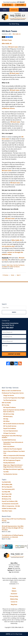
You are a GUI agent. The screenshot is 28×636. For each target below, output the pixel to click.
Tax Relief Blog (14, 17)
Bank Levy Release (8, 446)
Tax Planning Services (9, 400)
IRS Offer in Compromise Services (13, 458)
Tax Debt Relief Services (9, 440)
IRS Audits (6, 496)
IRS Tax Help (5, 405)
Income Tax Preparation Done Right (14, 398)
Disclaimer (14, 593)
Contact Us (14, 10)
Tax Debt (6, 472)
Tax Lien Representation (10, 431)
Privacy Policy (14, 596)
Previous (5, 275)
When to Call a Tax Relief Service (11, 390)
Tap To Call (7, 5)
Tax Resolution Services (10, 474)
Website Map (14, 599)
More (23, 10)
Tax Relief (4, 266)
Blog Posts (14, 604)
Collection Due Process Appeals (12, 449)
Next (18, 275)
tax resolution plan (8, 246)
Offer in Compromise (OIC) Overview (14, 455)
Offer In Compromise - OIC (11, 506)
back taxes (11, 218)
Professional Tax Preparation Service (13, 393)
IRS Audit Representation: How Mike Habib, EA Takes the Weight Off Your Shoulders (12, 528)
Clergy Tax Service (8, 395)
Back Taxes (10, 265)
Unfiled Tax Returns (14, 266)
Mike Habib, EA (17, 240)
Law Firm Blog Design (14, 634)
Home (4, 10)
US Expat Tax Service (9, 433)
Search (14, 312)
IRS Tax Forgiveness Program (11, 460)
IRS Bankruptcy (8, 416)
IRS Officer (6, 421)
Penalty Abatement (9, 463)
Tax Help (6, 492)
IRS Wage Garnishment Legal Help (13, 469)
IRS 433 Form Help (8, 414)
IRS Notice (6, 499)
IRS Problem (7, 484)
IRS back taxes (6, 170)
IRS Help (5, 419)
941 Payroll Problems (9, 407)
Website (14, 591)
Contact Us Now (14, 354)
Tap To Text (20, 5)
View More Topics (7, 511)
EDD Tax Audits (6, 402)
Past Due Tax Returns (18, 265)
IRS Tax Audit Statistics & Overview (13, 423)
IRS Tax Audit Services (9, 426)
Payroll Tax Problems (9, 428)
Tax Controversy (8, 489)
